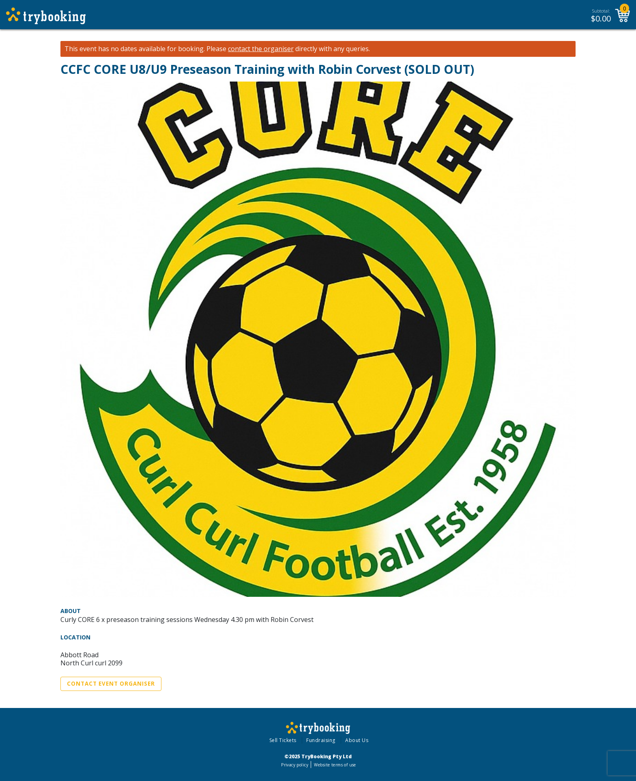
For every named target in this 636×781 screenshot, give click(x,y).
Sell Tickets (283, 740)
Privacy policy (294, 765)
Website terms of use (335, 765)
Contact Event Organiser (111, 683)
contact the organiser (261, 49)
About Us (356, 740)
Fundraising (320, 740)
